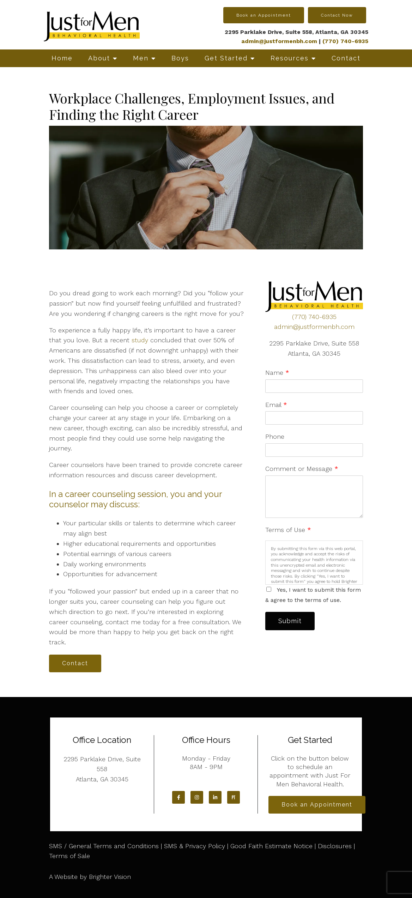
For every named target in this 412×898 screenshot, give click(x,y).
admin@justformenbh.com (279, 41)
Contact (346, 58)
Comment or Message (301, 468)
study (140, 340)
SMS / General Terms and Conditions (104, 846)
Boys (180, 58)
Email (276, 404)
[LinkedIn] (215, 797)
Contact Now (337, 15)
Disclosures (335, 846)
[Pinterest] (233, 797)
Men (141, 58)
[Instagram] (196, 797)
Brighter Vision (110, 876)
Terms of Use (288, 529)
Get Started (226, 58)
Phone (274, 436)
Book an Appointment (263, 15)
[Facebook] (178, 797)
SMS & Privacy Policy (194, 846)
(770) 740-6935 (314, 316)
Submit (290, 621)
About (99, 58)
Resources (290, 58)
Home (62, 58)
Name (277, 372)
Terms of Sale (69, 855)
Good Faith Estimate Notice (271, 846)
